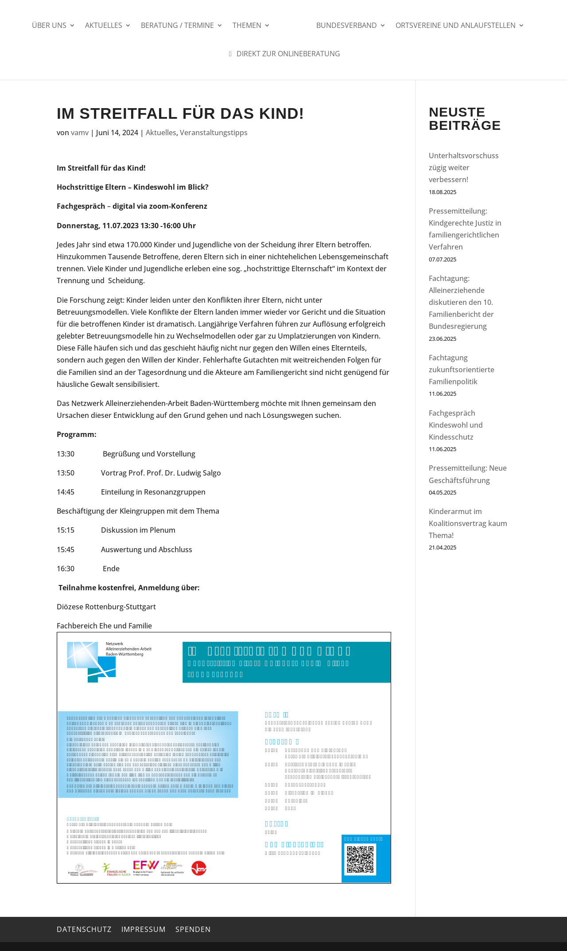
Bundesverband (346, 26)
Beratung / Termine (177, 26)
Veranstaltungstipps (214, 132)
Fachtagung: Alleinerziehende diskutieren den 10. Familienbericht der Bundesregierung (461, 302)
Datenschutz (84, 929)
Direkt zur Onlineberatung (283, 54)
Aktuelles (103, 26)
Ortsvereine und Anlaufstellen (456, 26)
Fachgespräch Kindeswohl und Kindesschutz (456, 425)
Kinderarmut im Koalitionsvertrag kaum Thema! (468, 523)
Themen (247, 26)
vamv (80, 132)
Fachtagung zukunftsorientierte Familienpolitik (461, 369)
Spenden (193, 929)
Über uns (49, 26)
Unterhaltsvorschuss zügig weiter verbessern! (464, 167)
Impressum (143, 929)
